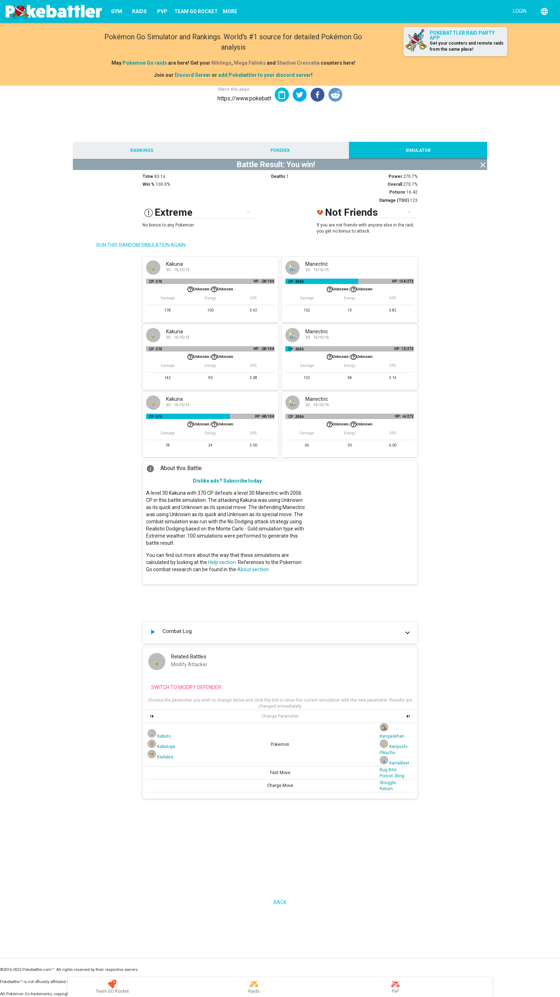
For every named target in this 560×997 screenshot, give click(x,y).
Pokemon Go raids (144, 63)
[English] (544, 11)
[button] (299, 95)
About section (253, 569)
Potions (397, 192)
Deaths (278, 176)
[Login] (518, 10)
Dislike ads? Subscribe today (227, 481)
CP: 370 (155, 282)
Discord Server (193, 75)
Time (147, 176)
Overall (395, 184)
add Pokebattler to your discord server (264, 75)
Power (395, 176)
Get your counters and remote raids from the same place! (467, 46)
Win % (148, 184)
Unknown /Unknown (210, 289)
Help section (222, 562)
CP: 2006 (296, 282)
